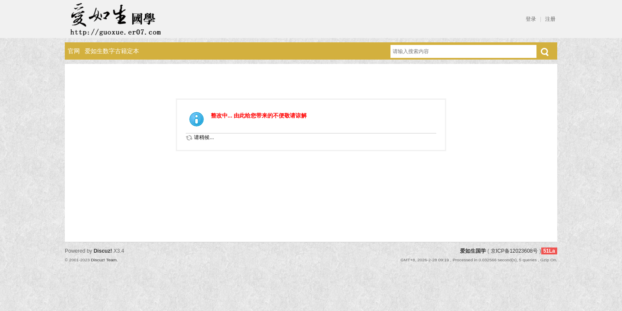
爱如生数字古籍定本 (112, 51)
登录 (531, 19)
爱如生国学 (473, 251)
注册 (550, 19)
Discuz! (103, 251)
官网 (74, 51)
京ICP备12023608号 (514, 251)
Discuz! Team (104, 259)
